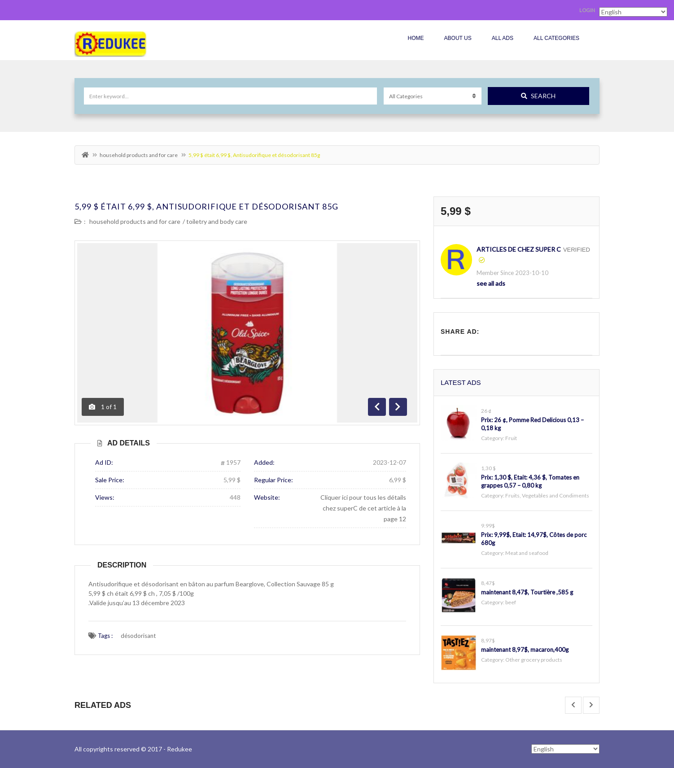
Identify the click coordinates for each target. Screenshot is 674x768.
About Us (458, 38)
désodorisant (138, 635)
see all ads (491, 283)
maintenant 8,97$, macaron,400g (525, 649)
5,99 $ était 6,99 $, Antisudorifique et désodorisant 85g (206, 206)
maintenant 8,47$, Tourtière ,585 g (527, 592)
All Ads (502, 38)
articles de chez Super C (519, 249)
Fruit (511, 438)
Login (587, 10)
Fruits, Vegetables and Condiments (547, 495)
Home (416, 38)
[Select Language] (565, 749)
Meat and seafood (526, 553)
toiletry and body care (216, 221)
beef (510, 602)
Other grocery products (533, 659)
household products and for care (139, 155)
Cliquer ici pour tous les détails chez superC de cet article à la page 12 (363, 508)
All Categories (556, 38)
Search (538, 96)
